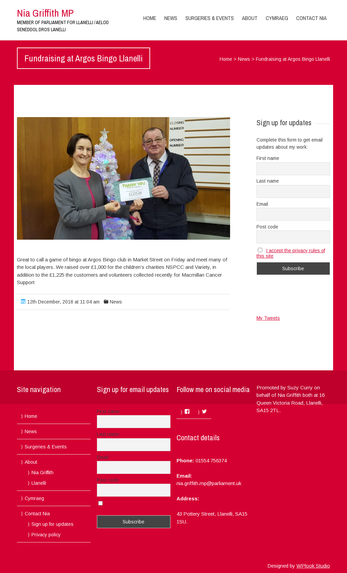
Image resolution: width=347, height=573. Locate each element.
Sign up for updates (53, 524)
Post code (267, 226)
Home (149, 18)
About (250, 18)
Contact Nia (311, 18)
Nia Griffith (43, 472)
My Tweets (268, 318)
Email (262, 204)
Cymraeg (277, 18)
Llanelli (39, 483)
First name (268, 158)
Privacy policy (46, 534)
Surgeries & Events (209, 18)
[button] (123, 178)
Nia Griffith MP (45, 13)
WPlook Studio (313, 566)
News (170, 18)
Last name (268, 181)
